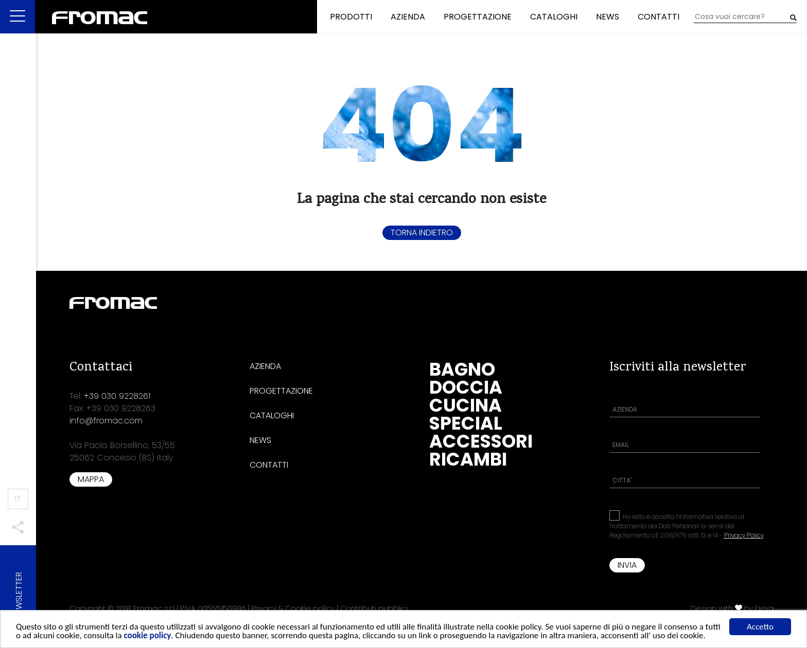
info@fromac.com (106, 421)
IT (18, 499)
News (607, 17)
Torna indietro (422, 232)
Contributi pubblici (374, 608)
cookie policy (147, 637)
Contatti (658, 17)
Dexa (764, 608)
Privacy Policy (744, 535)
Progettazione (478, 17)
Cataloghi (553, 17)
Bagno (462, 369)
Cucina (465, 405)
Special (465, 423)
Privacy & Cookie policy (293, 608)
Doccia (465, 387)
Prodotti (351, 17)
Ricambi (468, 459)
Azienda (408, 17)
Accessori (481, 441)
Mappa (91, 479)
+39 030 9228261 (117, 396)
